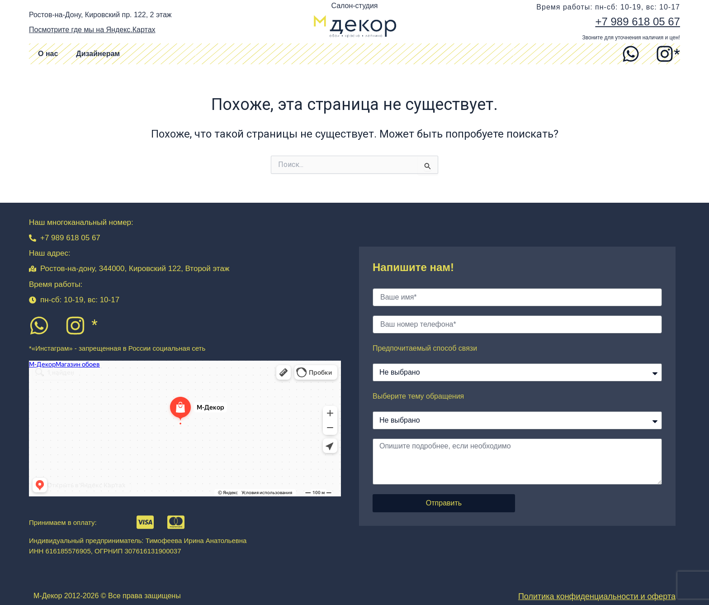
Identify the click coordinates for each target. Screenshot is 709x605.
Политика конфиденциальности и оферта (597, 596)
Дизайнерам (98, 53)
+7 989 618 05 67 (637, 21)
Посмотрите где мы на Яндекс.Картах (92, 29)
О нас (48, 53)
